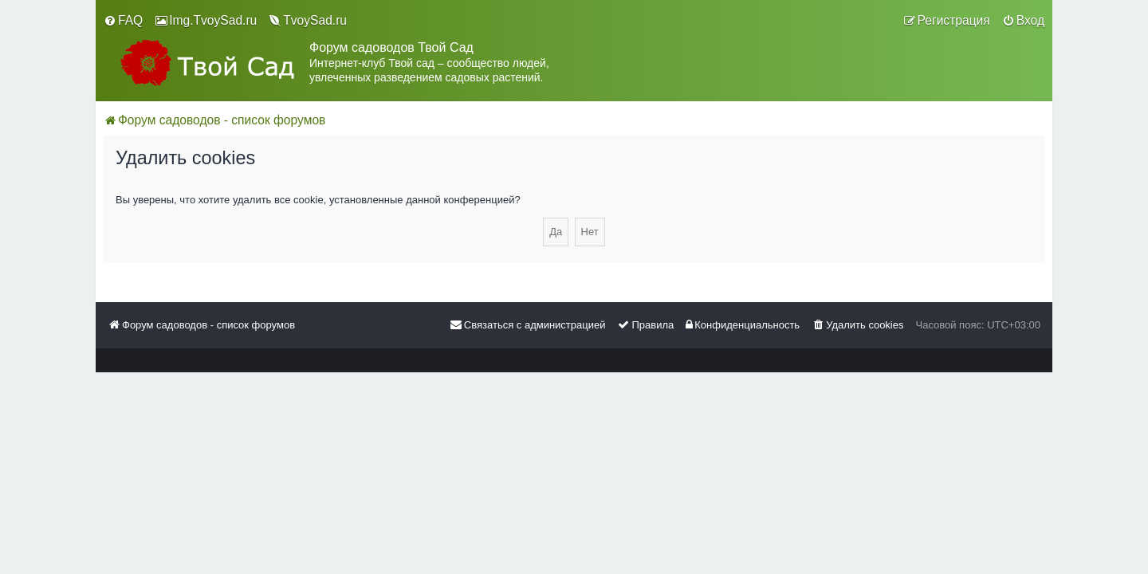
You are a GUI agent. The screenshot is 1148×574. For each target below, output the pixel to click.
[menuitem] (123, 21)
